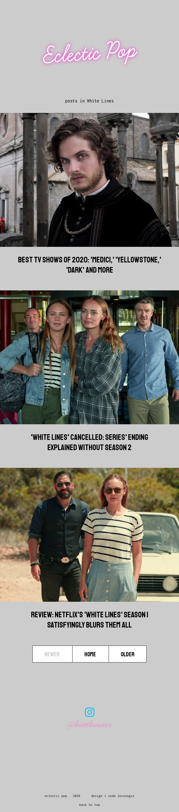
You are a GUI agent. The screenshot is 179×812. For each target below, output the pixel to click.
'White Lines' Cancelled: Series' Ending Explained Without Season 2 (89, 442)
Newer (52, 654)
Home (90, 654)
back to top (89, 804)
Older (128, 654)
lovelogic (126, 795)
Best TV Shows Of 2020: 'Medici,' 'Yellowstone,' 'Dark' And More (89, 265)
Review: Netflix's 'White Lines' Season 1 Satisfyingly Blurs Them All (89, 620)
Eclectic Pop (90, 53)
